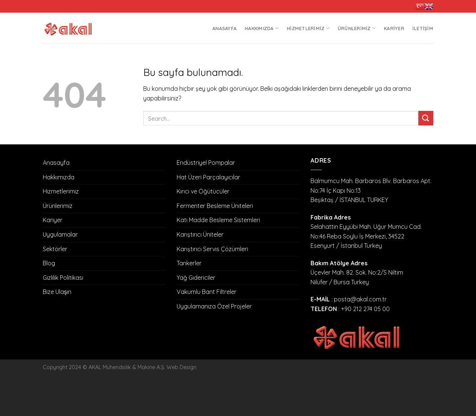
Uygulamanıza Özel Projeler (214, 306)
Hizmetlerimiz (308, 28)
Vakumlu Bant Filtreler (207, 291)
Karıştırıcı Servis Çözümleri (212, 249)
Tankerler (189, 263)
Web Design (181, 367)
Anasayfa (224, 28)
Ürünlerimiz (357, 28)
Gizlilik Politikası (63, 277)
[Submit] (425, 118)
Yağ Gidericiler (196, 277)
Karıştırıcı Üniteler (200, 234)
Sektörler (55, 249)
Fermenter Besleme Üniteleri (215, 205)
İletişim (422, 28)
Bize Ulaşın (57, 291)
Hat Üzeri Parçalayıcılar (208, 177)
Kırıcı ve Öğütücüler (203, 191)
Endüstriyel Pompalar (206, 162)
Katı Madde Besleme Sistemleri (218, 220)
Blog (49, 263)
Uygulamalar (60, 234)
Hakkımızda (262, 28)
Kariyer (394, 28)
